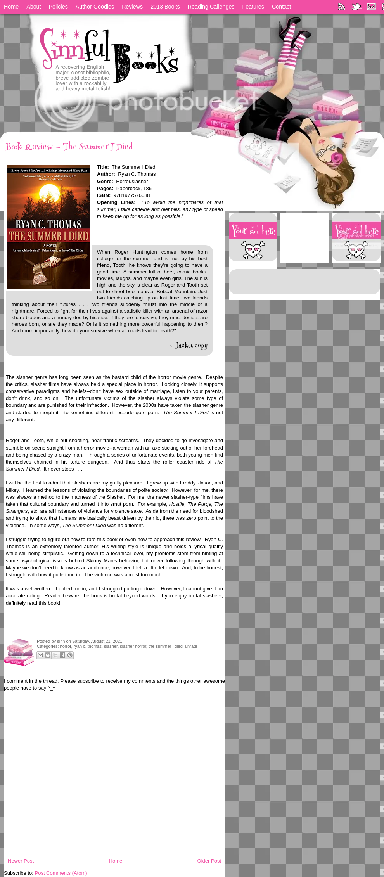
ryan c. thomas (88, 646)
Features (253, 6)
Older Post (209, 861)
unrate (191, 646)
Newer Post (21, 861)
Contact (281, 6)
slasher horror (133, 646)
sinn (61, 641)
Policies (58, 6)
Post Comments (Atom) (61, 873)
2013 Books (165, 6)
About (33, 6)
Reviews (132, 6)
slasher (111, 646)
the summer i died (166, 646)
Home (11, 6)
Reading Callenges (211, 6)
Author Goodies (95, 6)
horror (65, 646)
